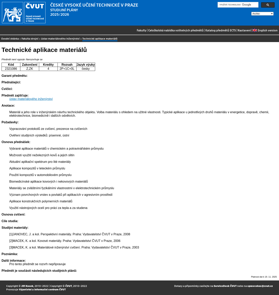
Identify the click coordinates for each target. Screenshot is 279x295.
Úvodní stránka (10, 38)
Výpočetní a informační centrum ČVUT (42, 289)
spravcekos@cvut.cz (260, 285)
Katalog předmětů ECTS (220, 30)
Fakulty (141, 30)
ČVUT (68, 285)
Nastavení (244, 30)
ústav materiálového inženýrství (60, 38)
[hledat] (238, 5)
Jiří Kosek (27, 285)
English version (265, 30)
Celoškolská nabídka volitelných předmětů (176, 30)
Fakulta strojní (30, 38)
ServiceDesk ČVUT (225, 285)
